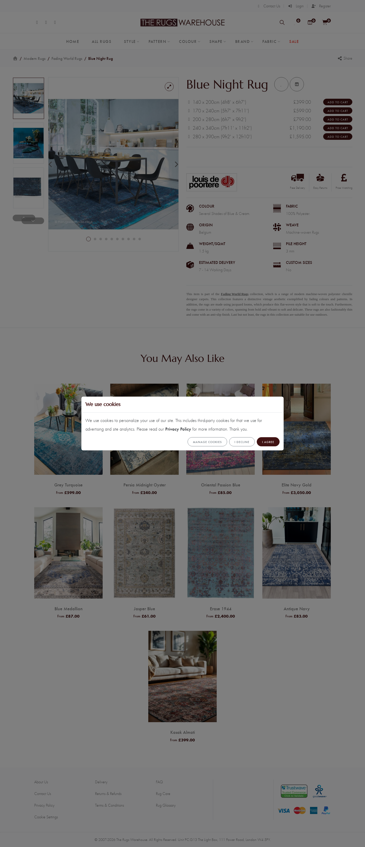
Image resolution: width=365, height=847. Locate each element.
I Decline (241, 442)
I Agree (268, 442)
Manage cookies (207, 442)
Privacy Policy (178, 429)
